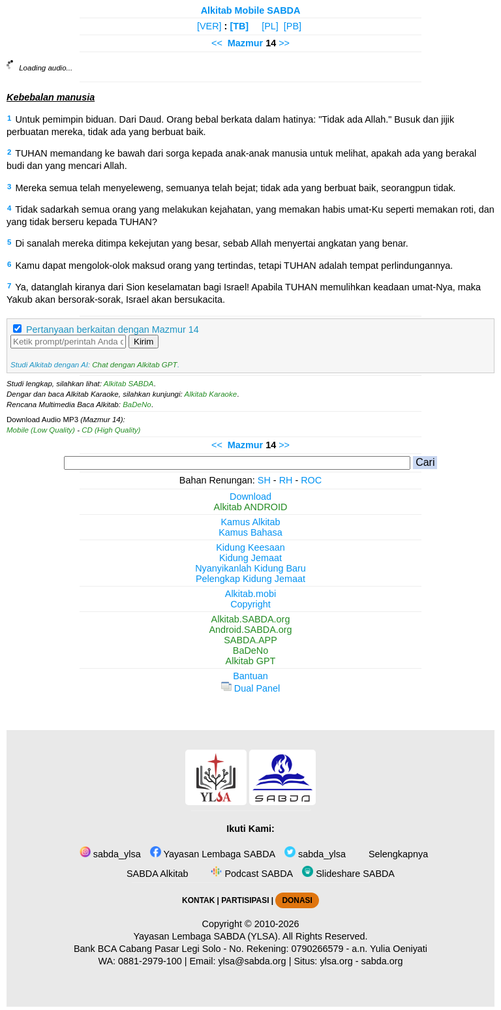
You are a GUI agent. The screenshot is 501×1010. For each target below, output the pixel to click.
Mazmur (245, 43)
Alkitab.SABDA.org (250, 619)
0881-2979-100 (150, 961)
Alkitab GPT (251, 661)
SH (264, 480)
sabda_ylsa (110, 854)
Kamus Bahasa (250, 532)
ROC (311, 480)
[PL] (270, 26)
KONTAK (198, 900)
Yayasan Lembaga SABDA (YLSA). (207, 936)
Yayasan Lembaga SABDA (212, 854)
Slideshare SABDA (348, 873)
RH (286, 480)
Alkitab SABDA (129, 384)
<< (216, 43)
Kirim (143, 341)
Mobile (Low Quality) (41, 430)
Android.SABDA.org (250, 629)
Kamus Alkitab (250, 522)
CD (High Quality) (111, 430)
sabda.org (382, 961)
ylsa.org (336, 961)
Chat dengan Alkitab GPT (134, 365)
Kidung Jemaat (250, 558)
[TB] (239, 26)
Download (250, 496)
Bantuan (250, 676)
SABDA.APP (250, 640)
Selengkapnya (397, 854)
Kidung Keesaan (250, 547)
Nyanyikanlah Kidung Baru (250, 568)
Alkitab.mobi (250, 594)
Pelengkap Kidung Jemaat (250, 579)
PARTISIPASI (245, 900)
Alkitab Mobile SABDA (251, 10)
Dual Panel (250, 688)
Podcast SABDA (250, 873)
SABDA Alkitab (156, 873)
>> (284, 43)
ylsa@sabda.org (252, 961)
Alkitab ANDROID (251, 507)
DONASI (297, 900)
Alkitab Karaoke (211, 394)
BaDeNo (137, 404)
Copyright (250, 604)
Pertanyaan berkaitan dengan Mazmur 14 (112, 329)
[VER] (209, 26)
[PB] (292, 26)
